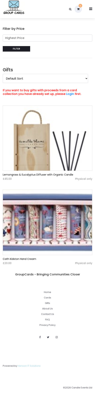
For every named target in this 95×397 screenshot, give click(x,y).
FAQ (47, 319)
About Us (47, 308)
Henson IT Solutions (29, 366)
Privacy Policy (47, 325)
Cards (47, 297)
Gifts (47, 303)
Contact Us (47, 314)
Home (47, 292)
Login (70, 94)
